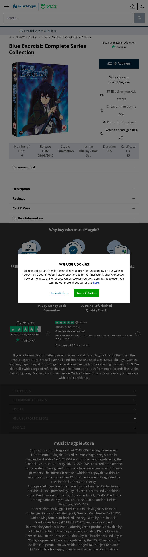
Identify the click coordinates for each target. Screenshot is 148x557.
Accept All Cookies (86, 293)
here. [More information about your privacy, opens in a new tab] (96, 283)
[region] (74, 278)
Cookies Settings (59, 293)
